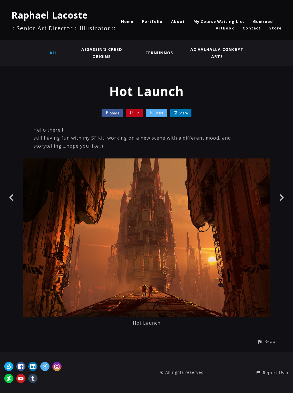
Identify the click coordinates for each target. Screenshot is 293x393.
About (178, 21)
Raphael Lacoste (49, 15)
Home (127, 21)
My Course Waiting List (218, 21)
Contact (252, 28)
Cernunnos (159, 52)
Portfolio (152, 21)
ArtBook (225, 28)
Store (275, 28)
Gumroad (263, 21)
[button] (268, 341)
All (54, 52)
